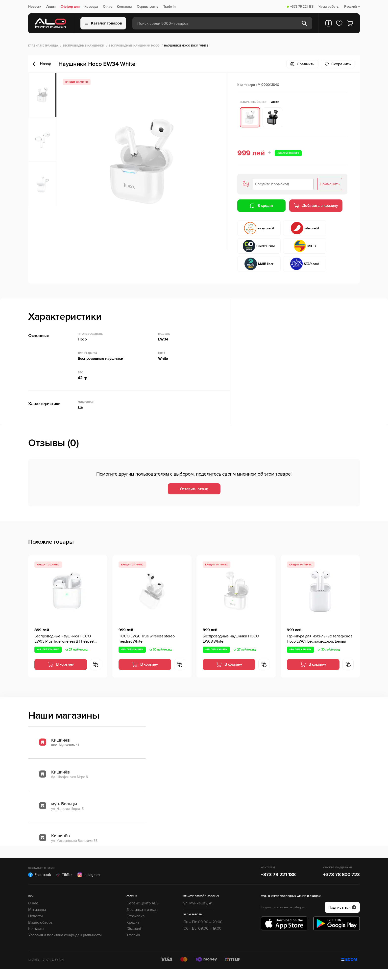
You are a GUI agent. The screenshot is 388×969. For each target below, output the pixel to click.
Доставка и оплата (142, 909)
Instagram (88, 874)
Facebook (39, 874)
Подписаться (342, 907)
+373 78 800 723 (341, 875)
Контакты (124, 6)
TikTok (64, 874)
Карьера (91, 6)
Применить (330, 184)
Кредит (132, 922)
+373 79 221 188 (302, 6)
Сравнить (302, 64)
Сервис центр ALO (142, 903)
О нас (107, 6)
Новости (34, 6)
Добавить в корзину (316, 206)
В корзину (61, 664)
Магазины (37, 909)
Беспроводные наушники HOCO (134, 45)
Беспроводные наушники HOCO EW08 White (231, 639)
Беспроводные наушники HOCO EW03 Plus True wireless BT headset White (64, 639)
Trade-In (169, 6)
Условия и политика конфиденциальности (65, 935)
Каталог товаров (103, 23)
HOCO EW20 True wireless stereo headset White (146, 639)
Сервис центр (147, 6)
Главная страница (43, 45)
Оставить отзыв (194, 488)
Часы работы (328, 6)
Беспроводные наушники (83, 45)
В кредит (261, 205)
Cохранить (338, 64)
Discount (133, 928)
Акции (51, 6)
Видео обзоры (40, 922)
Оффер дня (70, 6)
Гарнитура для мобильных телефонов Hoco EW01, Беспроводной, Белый (319, 639)
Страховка (135, 916)
